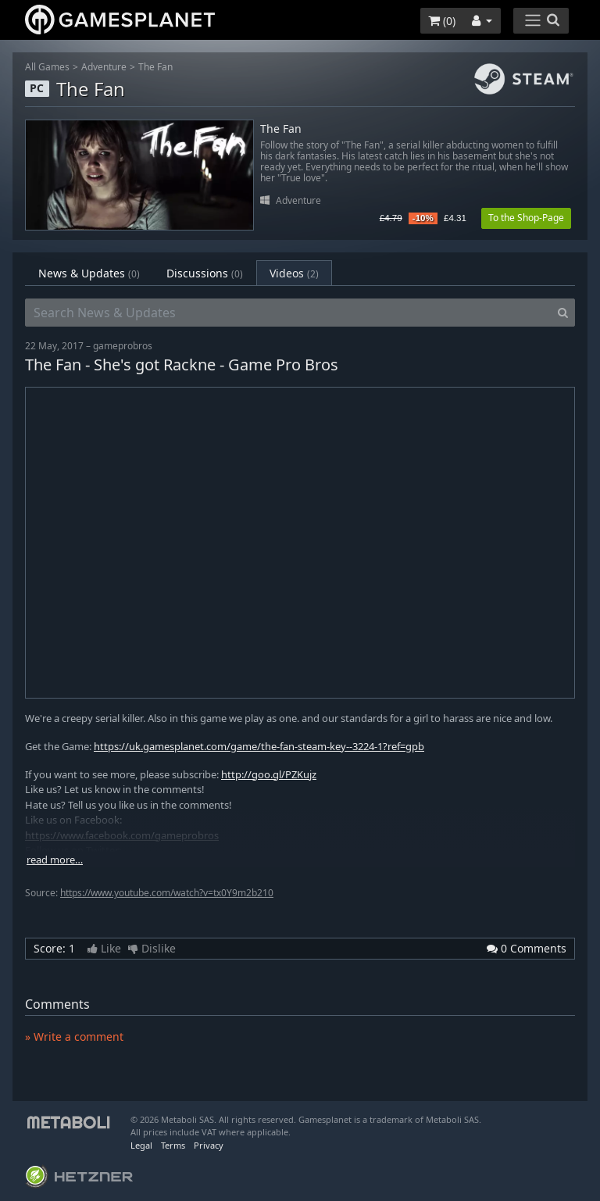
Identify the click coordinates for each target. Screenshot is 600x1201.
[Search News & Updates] (288, 312)
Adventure (104, 67)
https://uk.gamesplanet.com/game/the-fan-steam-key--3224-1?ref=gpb (259, 746)
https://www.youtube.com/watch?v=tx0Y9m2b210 (166, 893)
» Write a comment (74, 1036)
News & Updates (89, 273)
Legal (141, 1145)
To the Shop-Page (526, 217)
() (441, 20)
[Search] (563, 312)
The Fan (155, 67)
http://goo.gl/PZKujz (268, 774)
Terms (173, 1145)
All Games (47, 67)
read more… (55, 860)
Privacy (208, 1145)
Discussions (204, 273)
